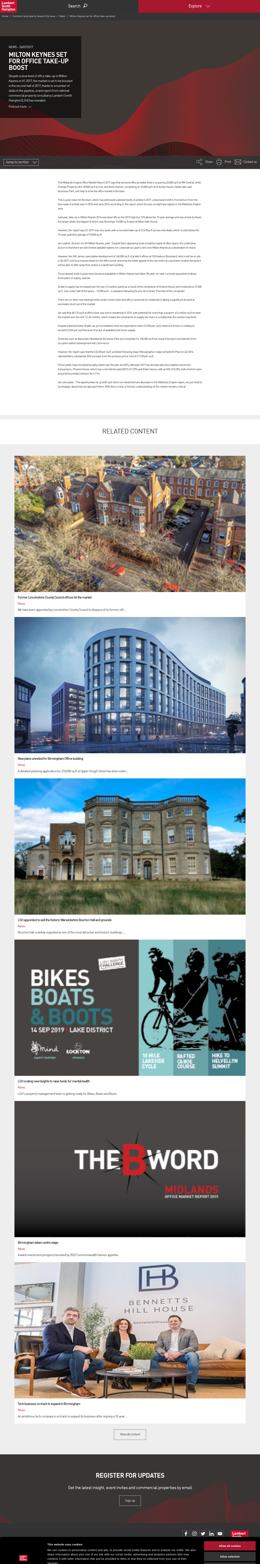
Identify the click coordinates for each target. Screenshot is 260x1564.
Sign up (130, 1500)
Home (5, 16)
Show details (189, 1556)
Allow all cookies (230, 1519)
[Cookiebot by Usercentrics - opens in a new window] (23, 1557)
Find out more (20, 106)
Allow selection (230, 1530)
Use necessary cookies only (230, 1540)
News (62, 16)
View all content (130, 1434)
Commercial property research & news (33, 16)
